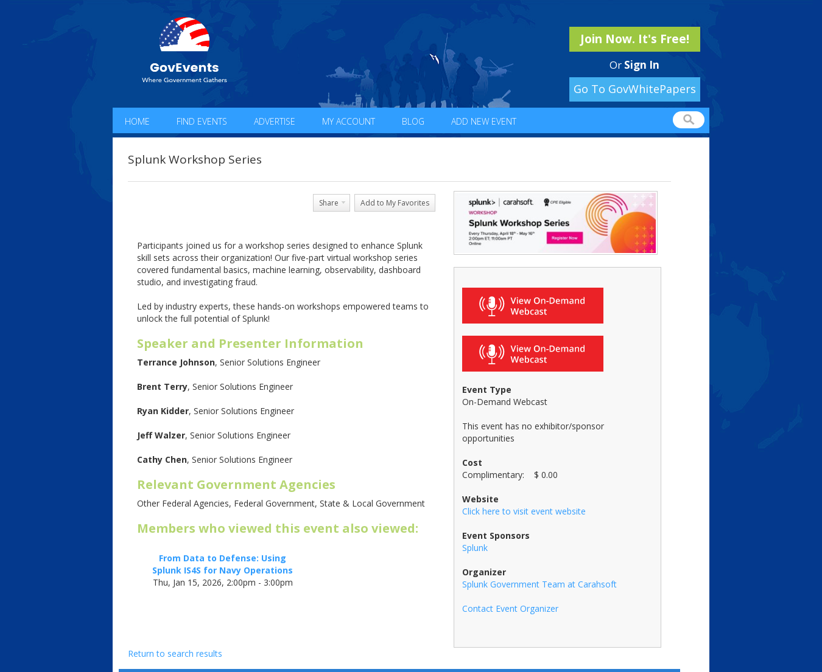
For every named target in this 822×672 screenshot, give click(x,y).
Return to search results (175, 653)
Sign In (641, 65)
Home (137, 121)
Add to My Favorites (394, 203)
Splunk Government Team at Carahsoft (539, 584)
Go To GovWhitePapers (635, 88)
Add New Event (483, 121)
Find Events (202, 121)
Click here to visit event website (524, 511)
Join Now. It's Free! (634, 39)
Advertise (274, 121)
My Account (348, 121)
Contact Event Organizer (510, 608)
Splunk (475, 547)
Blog (413, 121)
